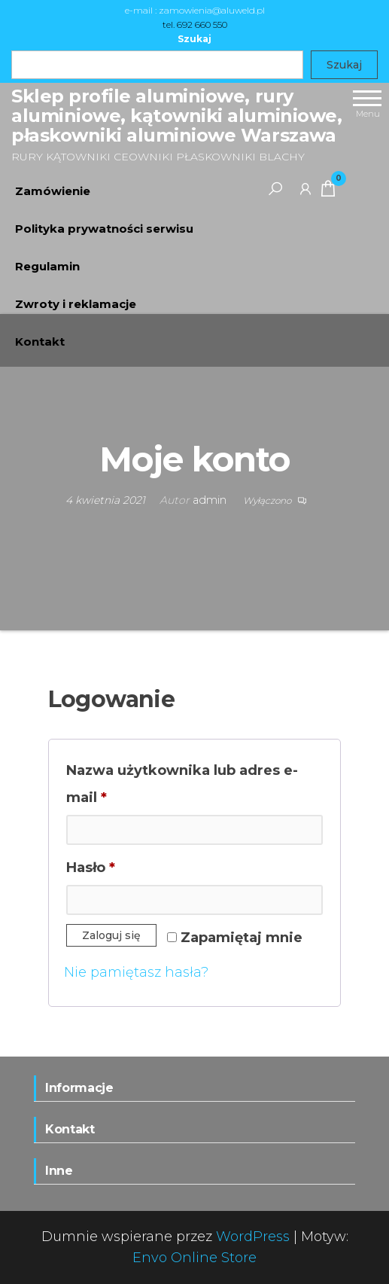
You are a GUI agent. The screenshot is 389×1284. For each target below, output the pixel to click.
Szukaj (194, 38)
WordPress (253, 1236)
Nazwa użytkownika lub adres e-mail (182, 784)
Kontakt (40, 341)
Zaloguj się (111, 935)
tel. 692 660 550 (195, 24)
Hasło (131, 865)
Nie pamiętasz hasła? (136, 972)
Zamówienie (52, 191)
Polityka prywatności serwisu (104, 228)
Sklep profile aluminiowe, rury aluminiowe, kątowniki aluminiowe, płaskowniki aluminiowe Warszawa (176, 115)
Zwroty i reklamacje (75, 304)
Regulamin (47, 266)
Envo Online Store (194, 1257)
